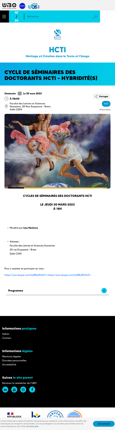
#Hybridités (105, 109)
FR (16, 12)
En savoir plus (32, 426)
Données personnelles (14, 360)
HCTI (106, 104)
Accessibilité (9, 364)
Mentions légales (11, 356)
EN (16, 20)
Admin (5, 334)
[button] (4, 16)
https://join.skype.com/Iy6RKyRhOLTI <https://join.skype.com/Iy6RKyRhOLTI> (47, 275)
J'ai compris (103, 424)
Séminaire (10, 93)
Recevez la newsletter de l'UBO (19, 383)
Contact (6, 338)
